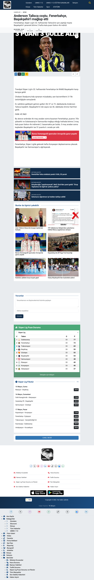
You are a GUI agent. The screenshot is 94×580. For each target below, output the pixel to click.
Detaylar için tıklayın (47, 375)
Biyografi (8, 548)
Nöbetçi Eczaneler (21, 473)
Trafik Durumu (53, 477)
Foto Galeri (9, 533)
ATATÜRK (56, 7)
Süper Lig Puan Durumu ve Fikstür (26, 482)
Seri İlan (8, 543)
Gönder (19, 316)
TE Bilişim (52, 506)
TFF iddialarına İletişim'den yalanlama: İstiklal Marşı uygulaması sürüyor (61, 229)
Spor (48, 7)
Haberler (17, 12)
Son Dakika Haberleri (21, 487)
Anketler (8, 550)
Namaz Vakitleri (20, 477)
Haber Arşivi (53, 487)
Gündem (29, 3)
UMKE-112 (39, 3)
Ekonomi (12, 524)
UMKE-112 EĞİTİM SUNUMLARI (57, 3)
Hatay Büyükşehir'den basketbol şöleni (61, 278)
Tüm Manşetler (54, 482)
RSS (28, 500)
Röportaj (8, 545)
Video (7, 536)
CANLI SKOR (47, 438)
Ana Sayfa (8, 516)
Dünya (11, 526)
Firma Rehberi (10, 541)
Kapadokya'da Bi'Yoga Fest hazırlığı (60, 253)
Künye (28, 7)
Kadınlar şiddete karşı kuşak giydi (27, 278)
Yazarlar (8, 538)
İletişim (75, 3)
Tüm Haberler (38, 7)
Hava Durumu (53, 473)
